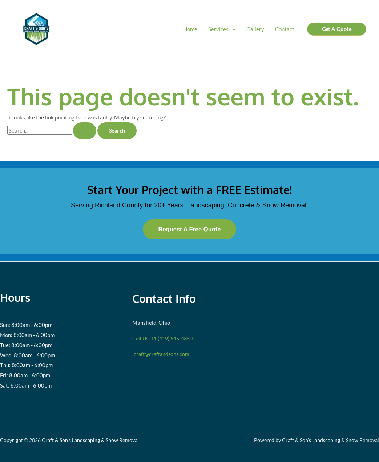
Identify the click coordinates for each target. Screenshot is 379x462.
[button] (232, 29)
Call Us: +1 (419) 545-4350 (165, 338)
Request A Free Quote (189, 229)
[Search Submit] (84, 130)
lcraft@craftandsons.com (162, 353)
